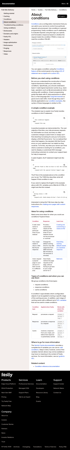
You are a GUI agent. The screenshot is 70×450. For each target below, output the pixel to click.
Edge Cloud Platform (8, 384)
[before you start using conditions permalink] (30, 78)
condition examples (55, 101)
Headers (5, 39)
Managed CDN (24, 388)
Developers (40, 388)
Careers (4, 420)
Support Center (58, 384)
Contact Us (57, 392)
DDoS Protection (7, 388)
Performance (7, 45)
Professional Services (26, 384)
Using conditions (10, 28)
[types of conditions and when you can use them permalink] (30, 276)
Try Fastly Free (6, 401)
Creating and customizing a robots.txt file (61, 226)
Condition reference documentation (47, 366)
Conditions (6, 19)
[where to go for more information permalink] (30, 342)
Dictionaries (7, 31)
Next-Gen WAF (6, 392)
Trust (3, 442)
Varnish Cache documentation (44, 345)
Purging (5, 48)
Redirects (59, 259)
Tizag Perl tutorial (56, 96)
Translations (37, 447)
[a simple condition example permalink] (30, 108)
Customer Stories (7, 424)
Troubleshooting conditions (13, 25)
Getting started (9, 13)
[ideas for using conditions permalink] (30, 211)
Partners (4, 428)
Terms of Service (50, 447)
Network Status (58, 388)
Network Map (6, 406)
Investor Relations (7, 437)
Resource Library (42, 392)
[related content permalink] (30, 363)
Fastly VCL (6, 36)
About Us (4, 415)
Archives (16, 447)
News (3, 433)
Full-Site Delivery (51, 10)
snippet (44, 73)
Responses (6, 51)
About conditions (10, 22)
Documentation (41, 384)
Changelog (26, 447)
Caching (5, 16)
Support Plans (24, 392)
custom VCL (55, 73)
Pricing (3, 397)
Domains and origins (10, 34)
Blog (37, 397)
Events (38, 401)
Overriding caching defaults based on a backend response (61, 245)
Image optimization (9, 42)
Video (5, 54)
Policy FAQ (62, 447)
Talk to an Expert (24, 397)
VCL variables (61, 300)
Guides (40, 10)
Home (33, 10)
